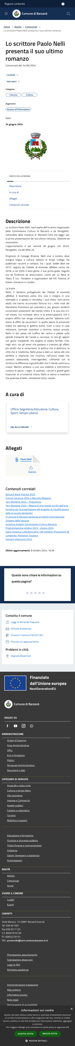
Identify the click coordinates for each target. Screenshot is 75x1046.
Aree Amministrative (18, 745)
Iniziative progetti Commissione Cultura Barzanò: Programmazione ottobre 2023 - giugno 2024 (31, 526)
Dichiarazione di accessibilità (22, 1005)
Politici (10, 760)
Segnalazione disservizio (20, 960)
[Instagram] (23, 726)
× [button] (71, 1009)
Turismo (11, 815)
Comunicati (31, 27)
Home (7, 27)
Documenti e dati (16, 770)
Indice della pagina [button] (19, 176)
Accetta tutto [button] (25, 1033)
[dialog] (37, 1026)
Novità (17, 27)
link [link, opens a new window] (67, 1027)
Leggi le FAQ (13, 965)
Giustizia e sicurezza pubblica (22, 840)
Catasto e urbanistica (18, 810)
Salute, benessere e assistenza (23, 855)
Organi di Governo (16, 740)
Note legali (12, 1000)
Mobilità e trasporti (17, 820)
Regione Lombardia (15, 4)
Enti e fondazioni (16, 755)
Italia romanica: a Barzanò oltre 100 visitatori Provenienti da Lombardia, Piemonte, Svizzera (37, 533)
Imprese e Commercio (18, 800)
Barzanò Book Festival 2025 (20, 494)
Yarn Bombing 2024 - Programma (23, 502)
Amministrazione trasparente (22, 985)
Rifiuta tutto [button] (50, 1033)
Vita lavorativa (14, 795)
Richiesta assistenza (18, 970)
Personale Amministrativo (21, 765)
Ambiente (12, 850)
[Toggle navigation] (6, 13)
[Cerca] (68, 14)
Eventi (10, 904)
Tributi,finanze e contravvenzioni (24, 845)
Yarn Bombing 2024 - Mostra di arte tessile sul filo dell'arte (37, 505)
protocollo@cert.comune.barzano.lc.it (27, 940)
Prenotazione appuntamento (22, 955)
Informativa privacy (17, 995)
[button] (37, 1040)
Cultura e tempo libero (19, 790)
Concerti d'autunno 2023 (19, 539)
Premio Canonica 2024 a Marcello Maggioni (28, 498)
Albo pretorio (14, 990)
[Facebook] (7, 726)
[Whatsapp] (32, 726)
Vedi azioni (14, 81)
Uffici (10, 750)
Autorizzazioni (14, 860)
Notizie (11, 876)
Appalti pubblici (15, 805)
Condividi (13, 75)
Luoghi (10, 900)
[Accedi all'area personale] (63, 4)
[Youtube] (15, 726)
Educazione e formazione (20, 835)
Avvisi (10, 885)
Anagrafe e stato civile (19, 785)
